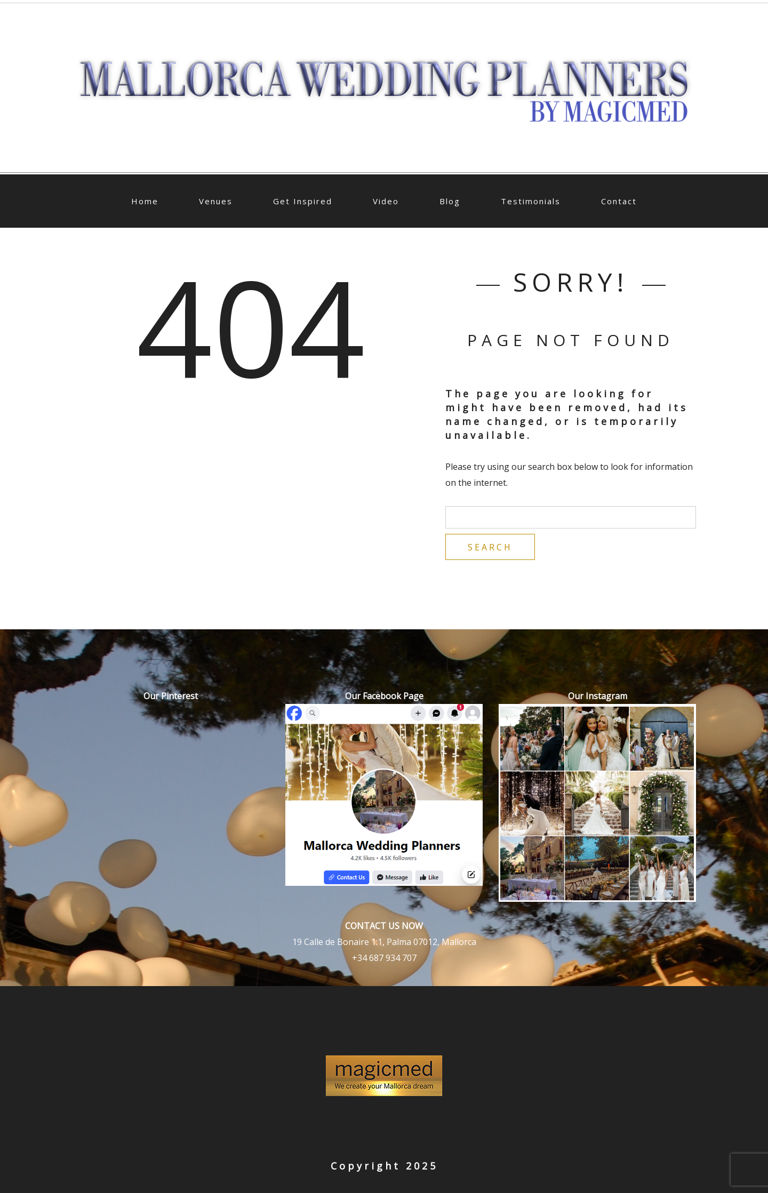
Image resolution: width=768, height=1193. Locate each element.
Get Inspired (302, 201)
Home (144, 201)
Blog (449, 201)
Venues (216, 201)
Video (386, 201)
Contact (619, 201)
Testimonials (531, 201)
